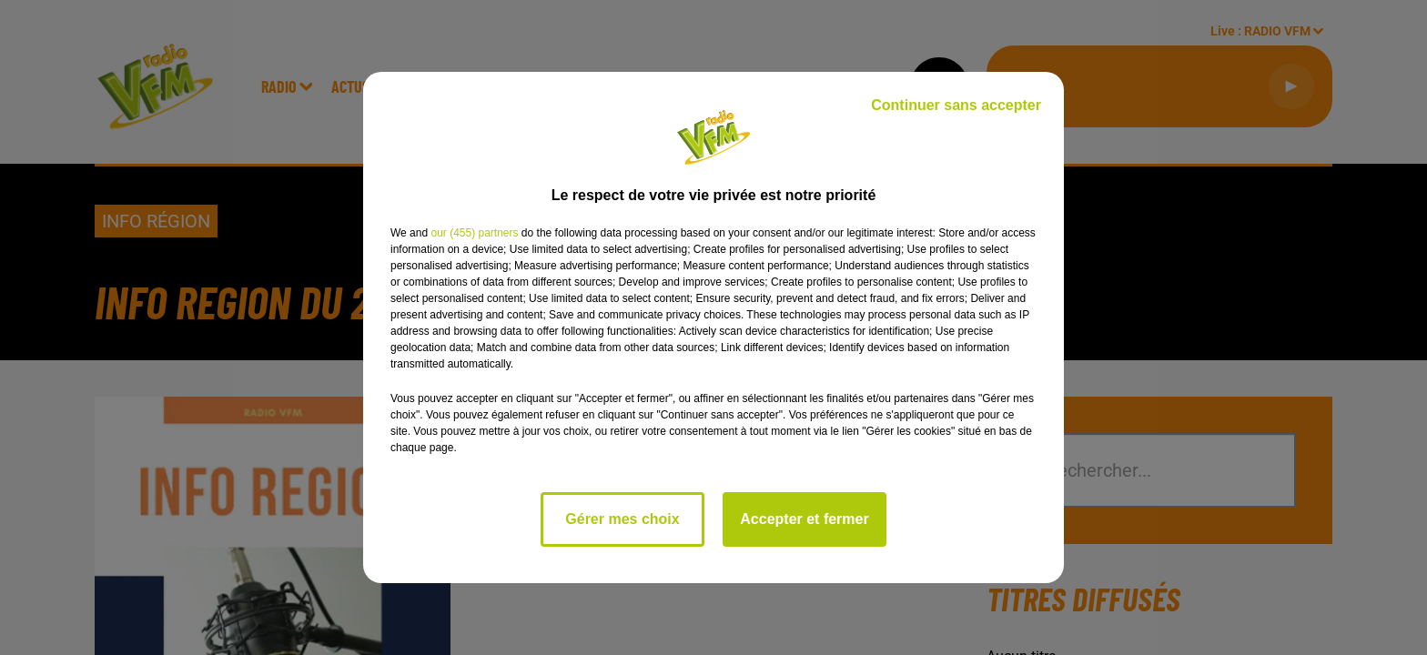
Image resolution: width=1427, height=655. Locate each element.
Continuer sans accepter (956, 105)
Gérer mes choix (622, 519)
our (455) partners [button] (474, 233)
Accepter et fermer (804, 519)
